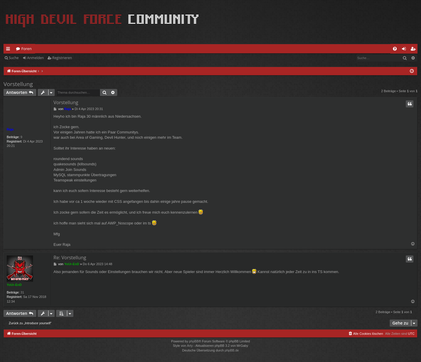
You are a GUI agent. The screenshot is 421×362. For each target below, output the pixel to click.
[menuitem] (394, 49)
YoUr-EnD (14, 284)
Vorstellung (18, 84)
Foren (26, 48)
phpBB (194, 341)
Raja (10, 129)
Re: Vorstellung (70, 257)
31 (22, 292)
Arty (190, 345)
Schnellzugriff (9, 50)
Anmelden (35, 57)
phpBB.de (232, 350)
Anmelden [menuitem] (405, 50)
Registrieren (62, 57)
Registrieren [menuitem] (414, 50)
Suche (14, 57)
